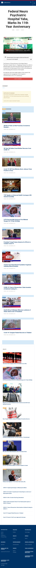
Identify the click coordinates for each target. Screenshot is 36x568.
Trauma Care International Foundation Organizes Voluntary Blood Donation (17, 265)
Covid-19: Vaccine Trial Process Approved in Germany (14, 516)
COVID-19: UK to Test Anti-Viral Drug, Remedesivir (13, 497)
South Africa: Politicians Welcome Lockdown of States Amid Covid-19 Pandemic (17, 310)
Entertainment (16, 541)
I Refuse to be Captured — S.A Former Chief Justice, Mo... (14, 481)
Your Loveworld (29, 547)
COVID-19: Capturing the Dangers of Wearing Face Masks (15, 487)
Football (14, 551)
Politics (15, 529)
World (26, 535)
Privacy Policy (3, 536)
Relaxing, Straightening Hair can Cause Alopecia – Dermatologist (16, 437)
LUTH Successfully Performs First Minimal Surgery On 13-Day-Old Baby (16, 220)
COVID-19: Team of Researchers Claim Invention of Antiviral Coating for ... (17, 288)
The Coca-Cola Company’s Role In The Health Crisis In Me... (15, 363)
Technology (28, 529)
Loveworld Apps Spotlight (29, 552)
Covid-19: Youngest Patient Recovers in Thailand (17, 332)
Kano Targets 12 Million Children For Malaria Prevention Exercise (16, 418)
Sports (14, 547)
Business (3, 541)
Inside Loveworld (29, 541)
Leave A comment (18, 78)
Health (17, 29)
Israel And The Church (4, 548)
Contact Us (3, 535)
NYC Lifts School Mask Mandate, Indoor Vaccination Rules (15, 451)
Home (12, 29)
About (2, 533)
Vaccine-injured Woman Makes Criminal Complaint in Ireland (15, 465)
